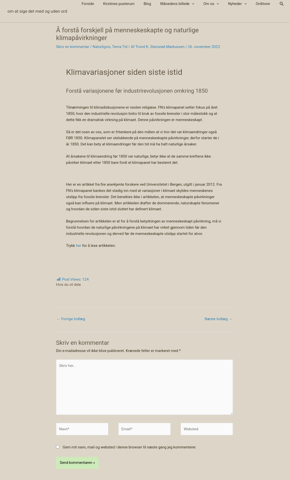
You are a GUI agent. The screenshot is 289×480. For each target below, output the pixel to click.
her (78, 245)
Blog (154, 3)
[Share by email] (74, 291)
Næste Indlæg (218, 319)
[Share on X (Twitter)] (67, 291)
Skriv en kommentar (72, 46)
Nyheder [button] (239, 4)
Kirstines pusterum (128, 3)
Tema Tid (120, 46)
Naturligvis (102, 46)
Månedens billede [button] (183, 4)
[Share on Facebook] (60, 291)
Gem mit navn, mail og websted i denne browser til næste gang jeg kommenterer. (130, 447)
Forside (98, 3)
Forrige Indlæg (71, 319)
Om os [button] (215, 4)
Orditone (264, 3)
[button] (197, 4)
